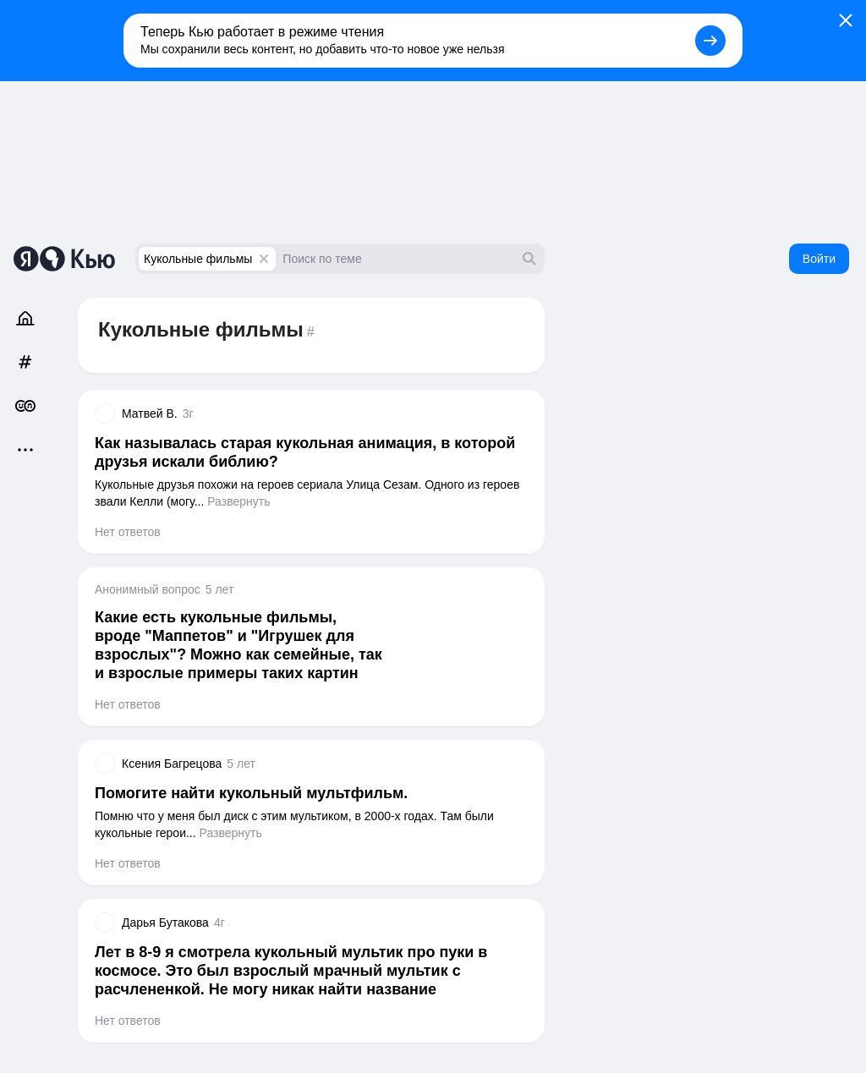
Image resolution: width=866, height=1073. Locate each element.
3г (188, 413)
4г (219, 922)
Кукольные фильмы (198, 259)
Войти (819, 259)
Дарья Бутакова (165, 922)
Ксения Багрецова (172, 763)
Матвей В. (150, 413)
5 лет (220, 589)
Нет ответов (128, 532)
